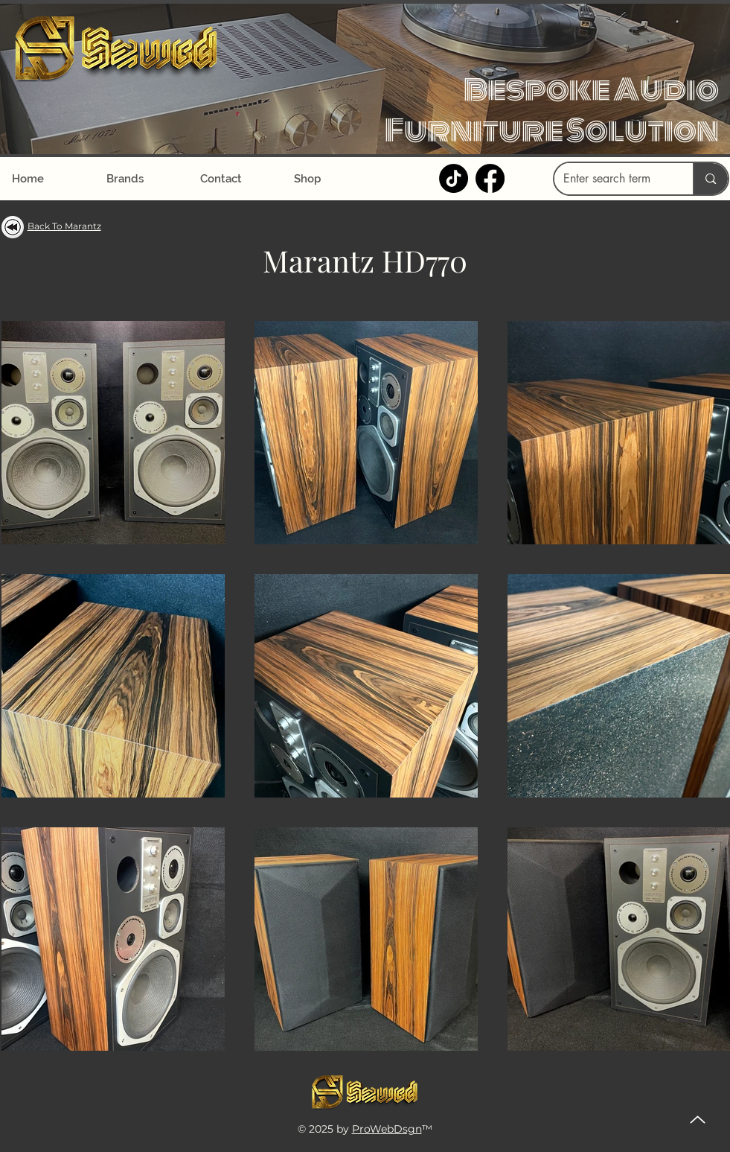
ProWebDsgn (387, 1129)
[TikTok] (453, 178)
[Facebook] (490, 178)
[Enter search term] (612, 178)
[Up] (697, 1119)
